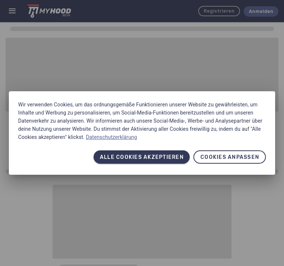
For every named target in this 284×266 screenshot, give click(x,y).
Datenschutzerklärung (111, 137)
